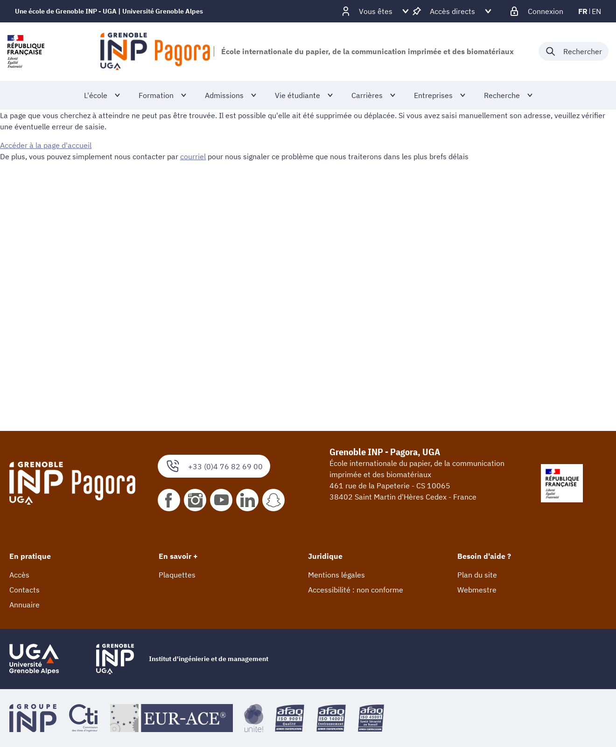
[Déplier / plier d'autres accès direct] (452, 11)
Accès (19, 574)
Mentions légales (336, 574)
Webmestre (477, 589)
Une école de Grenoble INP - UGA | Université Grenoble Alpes (109, 11)
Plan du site (477, 574)
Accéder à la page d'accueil (45, 145)
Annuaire (24, 604)
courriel (193, 156)
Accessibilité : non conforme (355, 589)
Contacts (24, 589)
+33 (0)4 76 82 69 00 (214, 466)
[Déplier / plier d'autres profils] (375, 11)
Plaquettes (177, 574)
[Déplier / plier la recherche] (574, 51)
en (596, 11)
